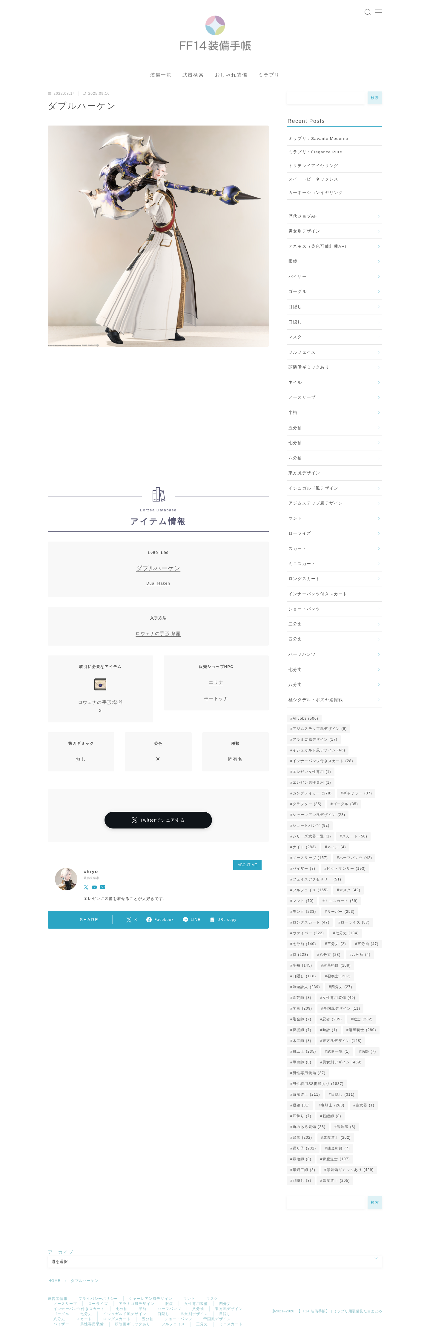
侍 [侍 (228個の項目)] (300, 955)
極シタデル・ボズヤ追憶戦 (315, 700)
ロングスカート (304, 579)
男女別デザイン (304, 231)
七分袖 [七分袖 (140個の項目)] (304, 944)
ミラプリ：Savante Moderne (318, 138)
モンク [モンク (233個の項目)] (304, 911)
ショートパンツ (304, 609)
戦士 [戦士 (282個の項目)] (363, 1019)
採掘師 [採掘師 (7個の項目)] (302, 1030)
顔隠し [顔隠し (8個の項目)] (302, 1180)
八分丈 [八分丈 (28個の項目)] (330, 955)
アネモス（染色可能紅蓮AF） (318, 246)
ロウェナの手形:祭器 (158, 633)
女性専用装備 (196, 1304)
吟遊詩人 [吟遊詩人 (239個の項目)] (306, 987)
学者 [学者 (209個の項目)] (302, 1008)
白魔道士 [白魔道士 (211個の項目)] (306, 1094)
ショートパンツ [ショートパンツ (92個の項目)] (311, 825)
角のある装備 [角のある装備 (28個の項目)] (309, 1127)
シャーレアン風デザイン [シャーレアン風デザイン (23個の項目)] (319, 815)
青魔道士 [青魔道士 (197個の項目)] (336, 1159)
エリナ (216, 682)
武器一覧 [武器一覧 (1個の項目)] (338, 1051)
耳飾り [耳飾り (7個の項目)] (302, 1116)
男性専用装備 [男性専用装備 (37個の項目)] (309, 1073)
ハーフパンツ (302, 654)
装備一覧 (161, 74)
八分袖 (295, 458)
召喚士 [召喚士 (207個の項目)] (339, 976)
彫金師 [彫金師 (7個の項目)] (302, 1019)
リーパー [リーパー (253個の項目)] (341, 911)
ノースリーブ (302, 397)
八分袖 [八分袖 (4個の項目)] (361, 955)
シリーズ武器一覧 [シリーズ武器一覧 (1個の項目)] (312, 836)
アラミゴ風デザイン (136, 1304)
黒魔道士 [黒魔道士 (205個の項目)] (336, 1180)
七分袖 (295, 443)
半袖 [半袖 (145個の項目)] (302, 965)
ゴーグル (297, 291)
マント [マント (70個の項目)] (303, 901)
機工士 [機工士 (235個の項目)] (304, 1051)
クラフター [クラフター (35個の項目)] (307, 804)
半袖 (292, 412)
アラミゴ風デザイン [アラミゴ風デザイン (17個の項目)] (315, 739)
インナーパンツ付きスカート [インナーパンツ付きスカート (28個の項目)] (323, 761)
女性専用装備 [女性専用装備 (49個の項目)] (338, 998)
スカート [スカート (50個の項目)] (354, 836)
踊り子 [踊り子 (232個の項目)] (304, 1148)
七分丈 (295, 669)
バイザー (297, 276)
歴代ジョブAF (302, 216)
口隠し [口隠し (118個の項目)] (304, 976)
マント (295, 518)
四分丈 (295, 639)
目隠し (295, 307)
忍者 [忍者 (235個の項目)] (332, 1019)
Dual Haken (158, 583)
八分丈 (295, 684)
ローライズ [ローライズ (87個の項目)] (355, 922)
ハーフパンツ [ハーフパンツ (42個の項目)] (355, 858)
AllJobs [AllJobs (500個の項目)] (305, 718)
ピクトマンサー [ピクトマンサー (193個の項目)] (346, 868)
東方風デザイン (304, 473)
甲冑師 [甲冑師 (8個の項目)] (302, 1062)
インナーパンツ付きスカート (318, 594)
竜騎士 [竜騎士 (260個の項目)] (333, 1105)
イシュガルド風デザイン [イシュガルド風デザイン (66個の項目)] (319, 750)
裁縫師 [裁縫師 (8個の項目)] (331, 1116)
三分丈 (295, 624)
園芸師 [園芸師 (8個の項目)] (302, 998)
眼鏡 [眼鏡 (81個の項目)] (301, 1105)
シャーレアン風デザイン (150, 1299)
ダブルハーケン (158, 568)
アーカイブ (60, 1252)
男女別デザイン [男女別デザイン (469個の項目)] (342, 1062)
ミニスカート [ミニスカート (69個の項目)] (341, 901)
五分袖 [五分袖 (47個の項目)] (367, 944)
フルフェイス (302, 352)
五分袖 (295, 428)
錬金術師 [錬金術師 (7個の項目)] (338, 1148)
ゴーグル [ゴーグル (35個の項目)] (345, 804)
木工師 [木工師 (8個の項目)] (302, 1041)
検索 (375, 98)
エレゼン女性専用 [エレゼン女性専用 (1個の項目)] (312, 772)
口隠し (295, 322)
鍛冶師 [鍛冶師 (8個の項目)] (302, 1159)
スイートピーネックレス (313, 179)
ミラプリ (269, 74)
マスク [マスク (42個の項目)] (349, 890)
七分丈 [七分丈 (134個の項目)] (347, 933)
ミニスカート (302, 564)
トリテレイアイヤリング (313, 165)
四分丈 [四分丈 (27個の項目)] (341, 987)
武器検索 (193, 74)
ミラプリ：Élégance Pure (315, 152)
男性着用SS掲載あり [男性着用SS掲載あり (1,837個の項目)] (318, 1084)
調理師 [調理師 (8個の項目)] (346, 1127)
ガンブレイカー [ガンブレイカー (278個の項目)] (312, 793)
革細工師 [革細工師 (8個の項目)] (304, 1170)
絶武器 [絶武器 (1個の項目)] (365, 1105)
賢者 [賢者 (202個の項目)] (302, 1137)
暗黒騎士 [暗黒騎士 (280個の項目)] (362, 1030)
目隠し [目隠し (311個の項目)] (343, 1094)
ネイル (295, 382)
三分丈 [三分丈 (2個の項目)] (336, 944)
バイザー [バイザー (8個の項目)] (304, 868)
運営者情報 (57, 1299)
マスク (295, 337)
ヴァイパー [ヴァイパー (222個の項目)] (308, 933)
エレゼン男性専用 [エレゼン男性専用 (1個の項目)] (312, 782)
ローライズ (299, 533)
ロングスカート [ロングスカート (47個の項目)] (311, 922)
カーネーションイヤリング (315, 192)
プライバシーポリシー (98, 1299)
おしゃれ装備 (231, 74)
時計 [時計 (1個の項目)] (329, 1030)
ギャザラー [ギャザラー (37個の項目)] (357, 793)
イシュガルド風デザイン (313, 488)
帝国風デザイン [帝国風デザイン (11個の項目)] (341, 1008)
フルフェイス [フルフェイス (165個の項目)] (310, 890)
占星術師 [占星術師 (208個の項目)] (337, 965)
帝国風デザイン (217, 1319)
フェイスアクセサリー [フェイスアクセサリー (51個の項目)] (317, 879)
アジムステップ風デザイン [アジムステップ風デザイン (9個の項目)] (320, 729)
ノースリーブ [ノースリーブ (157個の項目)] (310, 858)
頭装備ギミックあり (308, 367)
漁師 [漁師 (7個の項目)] (368, 1051)
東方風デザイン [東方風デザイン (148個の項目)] (342, 1041)
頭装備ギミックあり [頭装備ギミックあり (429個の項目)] (350, 1170)
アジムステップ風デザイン (315, 503)
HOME (54, 1281)
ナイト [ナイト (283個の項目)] (304, 847)
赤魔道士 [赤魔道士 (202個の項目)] (337, 1137)
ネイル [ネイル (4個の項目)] (336, 847)
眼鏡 (292, 261)
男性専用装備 (92, 1324)
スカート (297, 548)
